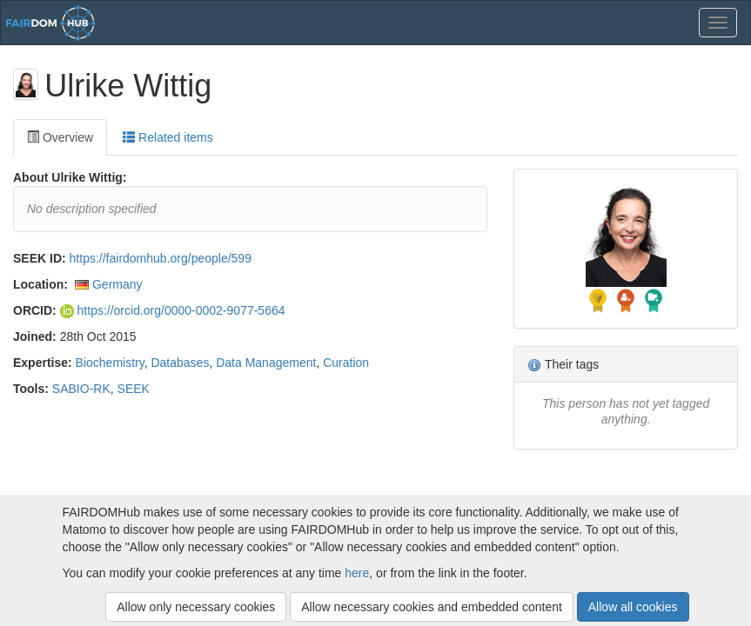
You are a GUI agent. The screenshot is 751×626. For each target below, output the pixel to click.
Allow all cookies (633, 607)
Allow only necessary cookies (196, 607)
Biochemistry (110, 363)
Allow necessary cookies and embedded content (431, 607)
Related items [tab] (167, 137)
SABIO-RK (81, 389)
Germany (117, 284)
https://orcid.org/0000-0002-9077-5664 (172, 310)
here (357, 573)
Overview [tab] (60, 137)
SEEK (133, 389)
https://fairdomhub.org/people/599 (160, 258)
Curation (346, 363)
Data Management (266, 363)
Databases (180, 363)
